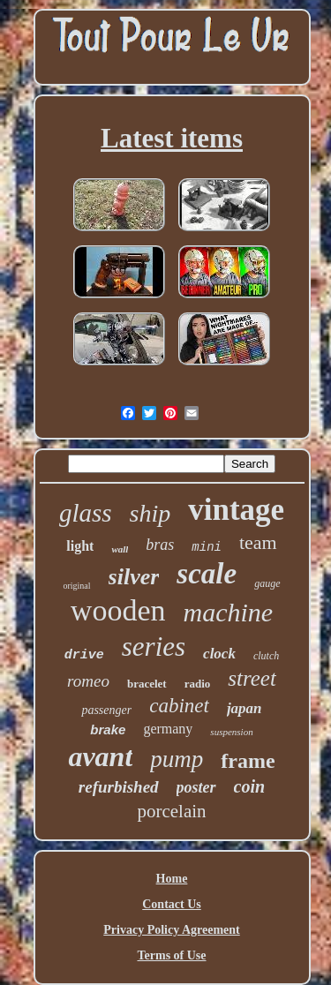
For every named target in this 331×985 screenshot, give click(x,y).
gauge (267, 583)
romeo (88, 681)
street (252, 678)
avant (100, 756)
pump (176, 759)
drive (84, 655)
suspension (231, 731)
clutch (266, 656)
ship (150, 513)
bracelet (147, 683)
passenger (106, 710)
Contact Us (171, 904)
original (76, 585)
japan (244, 708)
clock (219, 653)
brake (107, 729)
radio (197, 683)
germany (167, 728)
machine (229, 612)
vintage (236, 509)
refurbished (119, 787)
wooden (118, 610)
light (80, 545)
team (258, 542)
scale (207, 574)
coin (250, 786)
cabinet (179, 706)
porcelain (171, 811)
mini (207, 547)
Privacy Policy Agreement (171, 929)
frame (248, 760)
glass (85, 513)
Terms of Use (171, 955)
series (153, 646)
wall (119, 549)
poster (196, 787)
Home (172, 878)
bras (160, 544)
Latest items (172, 138)
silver (134, 577)
